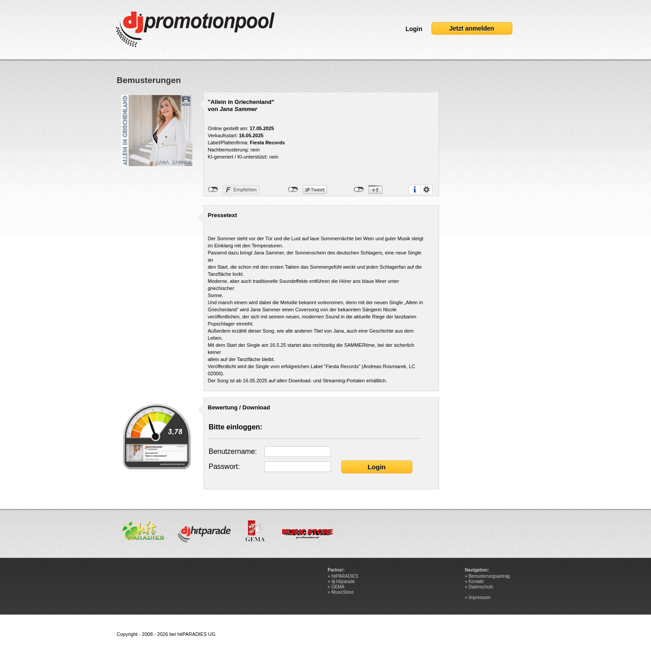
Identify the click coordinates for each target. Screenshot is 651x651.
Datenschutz (480, 586)
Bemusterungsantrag (489, 576)
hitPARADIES (344, 576)
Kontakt (475, 581)
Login (413, 28)
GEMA (337, 586)
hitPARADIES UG (196, 634)
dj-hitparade (343, 581)
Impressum (479, 597)
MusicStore (342, 592)
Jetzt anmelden (471, 28)
